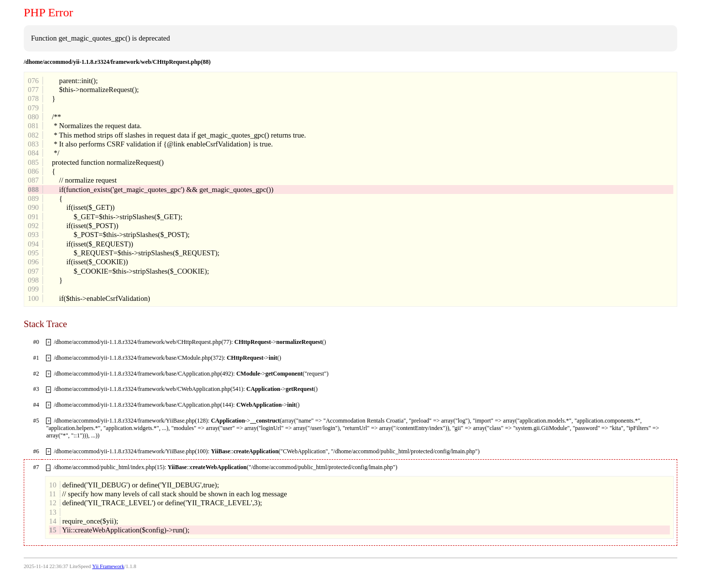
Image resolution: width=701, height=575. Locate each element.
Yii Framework (108, 566)
